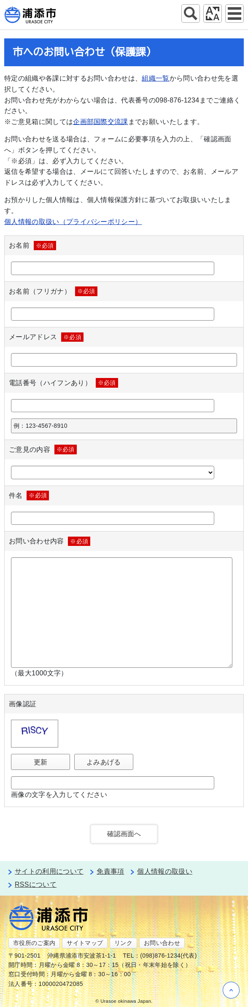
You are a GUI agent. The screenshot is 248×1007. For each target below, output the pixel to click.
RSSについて (36, 884)
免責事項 (110, 871)
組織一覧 (155, 78)
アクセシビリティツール (212, 13)
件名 (29, 495)
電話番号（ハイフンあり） (63, 382)
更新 (41, 762)
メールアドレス (46, 337)
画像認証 (22, 703)
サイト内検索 (190, 13)
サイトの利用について (49, 871)
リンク (123, 943)
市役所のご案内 (34, 943)
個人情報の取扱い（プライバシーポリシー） (73, 221)
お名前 (32, 245)
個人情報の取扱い (164, 871)
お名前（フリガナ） (53, 291)
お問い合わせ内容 (49, 541)
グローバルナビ (234, 13)
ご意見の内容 (43, 449)
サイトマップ (85, 943)
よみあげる (103, 762)
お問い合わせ (162, 943)
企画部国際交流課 (100, 121)
